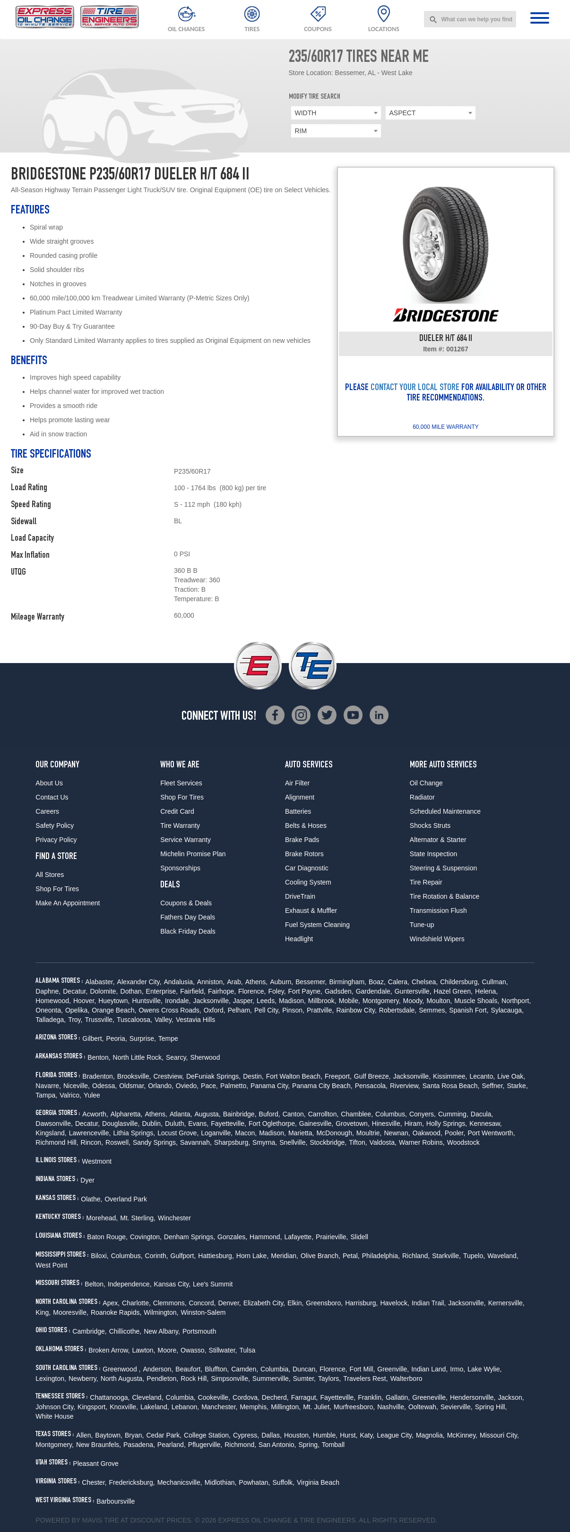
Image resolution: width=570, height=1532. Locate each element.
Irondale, (177, 1000)
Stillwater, (223, 1350)
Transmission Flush (438, 910)
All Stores (49, 874)
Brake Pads (302, 839)
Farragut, (304, 1397)
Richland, (416, 1256)
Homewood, (53, 1000)
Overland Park (125, 1199)
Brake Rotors (304, 854)
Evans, (198, 1123)
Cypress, (246, 1435)
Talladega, (50, 1019)
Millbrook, (322, 1000)
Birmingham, (347, 982)
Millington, (286, 1407)
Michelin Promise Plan (193, 854)
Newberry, (83, 1378)
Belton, (95, 1284)
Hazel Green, (453, 991)
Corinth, (156, 1256)
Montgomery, (382, 1000)
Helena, (486, 991)
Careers (47, 811)
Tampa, (46, 1095)
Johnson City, (55, 1407)
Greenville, (393, 1369)
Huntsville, (147, 1000)
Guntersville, (413, 991)
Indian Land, (429, 1369)
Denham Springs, (189, 1237)
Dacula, (482, 1114)
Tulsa (247, 1350)
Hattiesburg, (215, 1256)
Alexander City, (139, 982)
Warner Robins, (422, 1142)
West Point (51, 1265)
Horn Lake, (252, 1256)
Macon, (246, 1133)
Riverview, (405, 1085)
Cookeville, (214, 1397)
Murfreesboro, (354, 1407)
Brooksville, (134, 1076)
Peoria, (116, 1038)
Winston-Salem (203, 1312)
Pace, (209, 1085)
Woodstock (463, 1142)
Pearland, (171, 1444)
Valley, (164, 1019)
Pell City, (267, 1010)
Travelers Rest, (365, 1378)
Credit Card (177, 811)
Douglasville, (120, 1123)
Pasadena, (139, 1444)
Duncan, (305, 1369)
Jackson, (511, 1397)
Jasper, (243, 1000)
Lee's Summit (213, 1284)
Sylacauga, (507, 1010)
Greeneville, (430, 1397)
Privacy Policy (56, 839)
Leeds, (266, 1000)
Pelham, (240, 1010)
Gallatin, (398, 1397)
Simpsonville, (230, 1378)
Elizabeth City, (264, 1303)
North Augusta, (123, 1378)
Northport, (516, 1000)
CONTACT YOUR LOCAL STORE (415, 388)
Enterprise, (162, 991)
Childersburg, (459, 982)
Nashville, (391, 1407)
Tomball (333, 1444)
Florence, (252, 991)
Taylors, (329, 1378)
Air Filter (297, 783)
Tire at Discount (134, 1520)
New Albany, (162, 1331)
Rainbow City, (356, 1010)
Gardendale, (374, 991)
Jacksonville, (211, 1000)
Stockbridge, (328, 1142)
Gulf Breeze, (372, 1076)
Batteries (298, 811)
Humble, (325, 1435)
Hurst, (348, 1435)
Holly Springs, (446, 1123)
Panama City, (270, 1085)
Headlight (299, 939)
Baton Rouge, (107, 1237)
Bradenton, (98, 1076)
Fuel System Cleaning (317, 924)
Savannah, (196, 1142)
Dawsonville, (54, 1123)
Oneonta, (49, 1010)
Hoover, (84, 1000)
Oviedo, (187, 1085)
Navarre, (48, 1085)
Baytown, (108, 1435)
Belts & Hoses (306, 825)
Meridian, (284, 1256)
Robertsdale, (397, 1010)
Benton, (98, 1057)
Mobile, (349, 1000)
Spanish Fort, (468, 1010)
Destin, (253, 1076)
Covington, (146, 1237)
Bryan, (134, 1435)
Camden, (244, 1369)
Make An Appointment (67, 903)
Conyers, (422, 1114)
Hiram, (414, 1123)
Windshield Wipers (437, 939)
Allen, (84, 1435)
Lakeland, (154, 1407)
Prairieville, (332, 1237)
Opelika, (77, 1010)
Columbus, (391, 1114)
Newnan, (397, 1133)
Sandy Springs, (155, 1142)
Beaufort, (188, 1369)
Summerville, (271, 1378)
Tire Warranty (180, 825)
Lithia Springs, (134, 1133)
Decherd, (275, 1397)
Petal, (351, 1256)
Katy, (367, 1435)
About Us (49, 783)
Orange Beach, (114, 1010)
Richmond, (240, 1444)
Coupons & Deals (186, 903)
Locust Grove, (178, 1133)
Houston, (297, 1435)
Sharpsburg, (232, 1142)
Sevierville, (456, 1407)
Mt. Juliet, (317, 1407)
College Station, (207, 1435)
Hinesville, (387, 1123)
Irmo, (457, 1369)
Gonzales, (232, 1237)
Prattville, (320, 1010)
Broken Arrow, (109, 1350)
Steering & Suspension (443, 868)
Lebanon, (185, 1407)
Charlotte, (136, 1303)
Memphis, (254, 1407)
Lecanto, (482, 1076)
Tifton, (358, 1142)
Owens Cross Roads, (169, 1010)
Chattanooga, (110, 1397)
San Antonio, (277, 1444)
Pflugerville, (205, 1444)
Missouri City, (499, 1435)
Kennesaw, (485, 1123)
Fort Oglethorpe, (273, 1123)
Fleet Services (181, 783)
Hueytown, (114, 1000)
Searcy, (177, 1057)
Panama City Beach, (322, 1085)
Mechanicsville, (179, 1482)
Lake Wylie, (484, 1369)
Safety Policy (54, 825)
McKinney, (462, 1435)
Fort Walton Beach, (294, 1076)
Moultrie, (369, 1133)
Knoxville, (124, 1407)
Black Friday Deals (188, 931)
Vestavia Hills (195, 1019)
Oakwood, (427, 1133)
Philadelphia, (381, 1256)
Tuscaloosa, (134, 1019)
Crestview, (168, 1076)
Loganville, (217, 1133)
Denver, (229, 1303)
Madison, (292, 1000)
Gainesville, (316, 1123)
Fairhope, (222, 991)
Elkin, (295, 1303)
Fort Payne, (305, 991)
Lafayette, (299, 1237)
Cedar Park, (163, 1435)
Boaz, (377, 982)
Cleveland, (147, 1397)
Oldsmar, (132, 1085)
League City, (395, 1435)
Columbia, (275, 1369)
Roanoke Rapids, (116, 1312)
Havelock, (394, 1303)
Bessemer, (311, 982)
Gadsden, (339, 991)
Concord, (202, 1303)
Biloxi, (99, 1256)
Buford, (269, 1114)
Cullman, (495, 982)
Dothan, (132, 991)
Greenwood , (121, 1369)
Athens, (256, 982)
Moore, (168, 1350)
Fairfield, (193, 991)
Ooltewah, (423, 1407)
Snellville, (293, 1142)
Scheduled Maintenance (445, 811)
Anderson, (158, 1369)
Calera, (398, 982)
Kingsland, (50, 1133)
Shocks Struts (430, 825)
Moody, (413, 1000)
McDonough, (335, 1133)
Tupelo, (474, 1256)
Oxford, (214, 1010)
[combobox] (470, 19)
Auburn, (281, 982)
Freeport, (338, 1076)
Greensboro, (324, 1303)
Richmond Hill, (56, 1142)
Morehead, (102, 1218)
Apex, (111, 1303)
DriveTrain (300, 896)
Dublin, (152, 1123)
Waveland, (502, 1256)
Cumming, (453, 1114)
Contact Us (51, 797)
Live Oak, (511, 1076)
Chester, (94, 1482)
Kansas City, (172, 1284)
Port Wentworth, (491, 1133)
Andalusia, (179, 982)
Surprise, (143, 1038)
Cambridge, (89, 1331)
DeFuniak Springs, (213, 1076)
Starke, (517, 1085)
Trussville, (99, 1019)
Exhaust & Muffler (311, 910)
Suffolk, (283, 1482)
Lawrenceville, (90, 1133)
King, (43, 1312)
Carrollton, (323, 1114)
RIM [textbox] (301, 131)
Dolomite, (104, 991)
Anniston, (211, 982)
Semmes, (433, 1010)
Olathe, (91, 1199)
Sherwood (205, 1057)
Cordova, (246, 1397)
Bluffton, (217, 1369)
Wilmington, (161, 1312)
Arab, (234, 982)
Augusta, (207, 1114)
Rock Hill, (194, 1378)
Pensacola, (371, 1085)
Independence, (130, 1284)
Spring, (309, 1444)
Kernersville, (506, 1303)
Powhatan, (254, 1482)
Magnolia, (430, 1435)
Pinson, (293, 1010)
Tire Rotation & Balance (444, 896)
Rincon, (92, 1142)
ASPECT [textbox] (402, 113)
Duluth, (175, 1123)
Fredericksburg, (132, 1482)
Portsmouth (199, 1331)
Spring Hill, (491, 1407)
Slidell (359, 1237)
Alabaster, (99, 982)
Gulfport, (183, 1256)
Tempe (168, 1038)
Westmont (97, 1161)
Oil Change (426, 783)
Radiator (422, 797)
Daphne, (47, 991)
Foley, (276, 991)
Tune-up (422, 924)
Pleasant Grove (96, 1463)
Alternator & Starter (438, 839)
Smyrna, (264, 1142)
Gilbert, (93, 1038)
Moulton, (439, 1000)
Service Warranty (185, 839)
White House (54, 1416)
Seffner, (493, 1085)
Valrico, (70, 1095)
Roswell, (117, 1142)
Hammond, (266, 1237)
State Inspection (433, 854)
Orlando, (160, 1085)
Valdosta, (383, 1142)
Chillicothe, (125, 1331)
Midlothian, (221, 1482)
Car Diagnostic (306, 868)
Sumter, (304, 1378)
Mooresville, (70, 1312)
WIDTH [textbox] (306, 113)
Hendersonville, (473, 1397)
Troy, (75, 1019)
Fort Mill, (362, 1369)
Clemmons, (170, 1303)
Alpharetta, (127, 1114)
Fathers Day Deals (187, 917)
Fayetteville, (228, 1123)
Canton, (294, 1114)
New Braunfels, (98, 1444)
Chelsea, (425, 982)
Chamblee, (357, 1114)
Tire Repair (426, 882)
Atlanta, (181, 1114)
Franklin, (370, 1397)
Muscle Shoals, (476, 1000)
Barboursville (115, 1501)
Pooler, (455, 1133)
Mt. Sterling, (137, 1218)
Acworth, (95, 1114)
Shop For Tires (57, 889)
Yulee (92, 1095)
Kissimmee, (450, 1076)
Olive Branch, (320, 1256)
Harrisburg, (361, 1303)
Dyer (87, 1180)
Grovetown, (353, 1123)
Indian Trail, (429, 1303)
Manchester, (219, 1407)
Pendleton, (162, 1378)
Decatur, (75, 991)
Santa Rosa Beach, (451, 1085)
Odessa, (104, 1085)
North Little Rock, (138, 1057)
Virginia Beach (318, 1482)
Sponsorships (180, 868)
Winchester (174, 1218)
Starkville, (446, 1256)
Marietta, (301, 1133)
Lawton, (143, 1350)
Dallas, (271, 1435)
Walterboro (406, 1378)
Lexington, (50, 1378)
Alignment (299, 797)
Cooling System (308, 882)
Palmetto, (234, 1085)
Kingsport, (92, 1407)
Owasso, (193, 1350)
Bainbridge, (240, 1114)
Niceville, (76, 1085)
